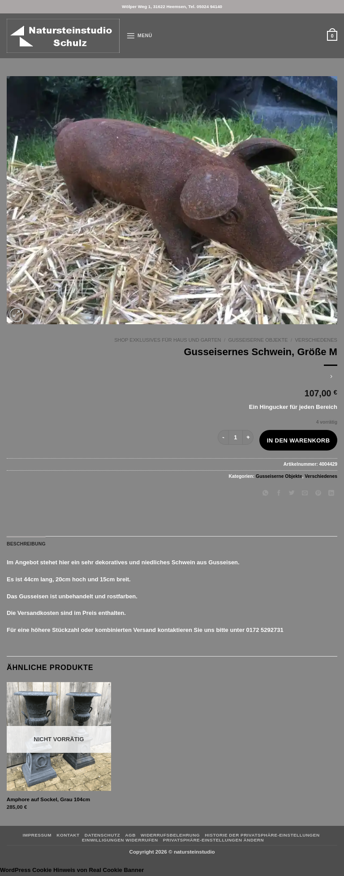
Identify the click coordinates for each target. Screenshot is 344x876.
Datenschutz (102, 835)
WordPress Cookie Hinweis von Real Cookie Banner (72, 870)
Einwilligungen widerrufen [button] (120, 839)
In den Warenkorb (298, 440)
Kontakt (67, 835)
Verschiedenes (316, 340)
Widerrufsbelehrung (170, 835)
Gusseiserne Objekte (258, 340)
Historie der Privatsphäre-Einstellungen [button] (262, 835)
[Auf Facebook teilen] (279, 493)
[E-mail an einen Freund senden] (305, 493)
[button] (139, 36)
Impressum (37, 835)
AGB (130, 835)
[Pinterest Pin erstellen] (318, 493)
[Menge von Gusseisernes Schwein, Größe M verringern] (223, 437)
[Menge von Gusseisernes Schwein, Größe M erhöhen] (248, 437)
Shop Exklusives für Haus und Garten (167, 340)
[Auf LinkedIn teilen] (331, 493)
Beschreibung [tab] (26, 543)
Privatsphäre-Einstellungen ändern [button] (213, 839)
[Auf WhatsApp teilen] (266, 493)
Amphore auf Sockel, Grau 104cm (48, 799)
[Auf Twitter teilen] (292, 493)
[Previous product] (331, 377)
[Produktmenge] (235, 437)
